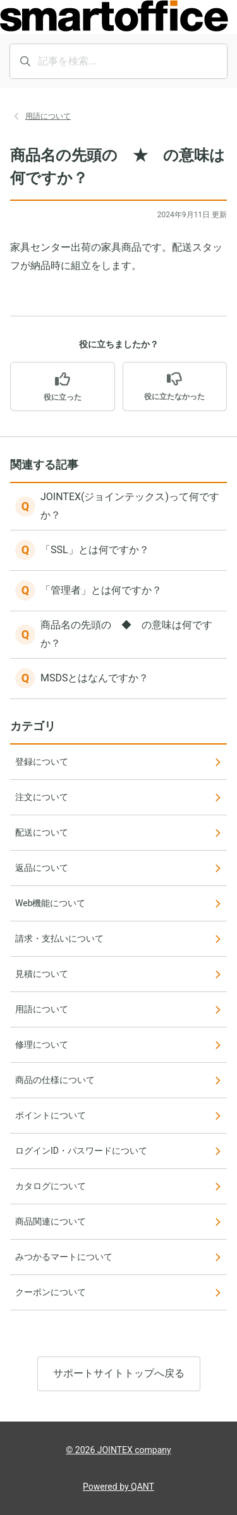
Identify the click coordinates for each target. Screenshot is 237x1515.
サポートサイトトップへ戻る (119, 1373)
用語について (48, 116)
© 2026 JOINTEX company (118, 1450)
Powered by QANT (118, 1487)
